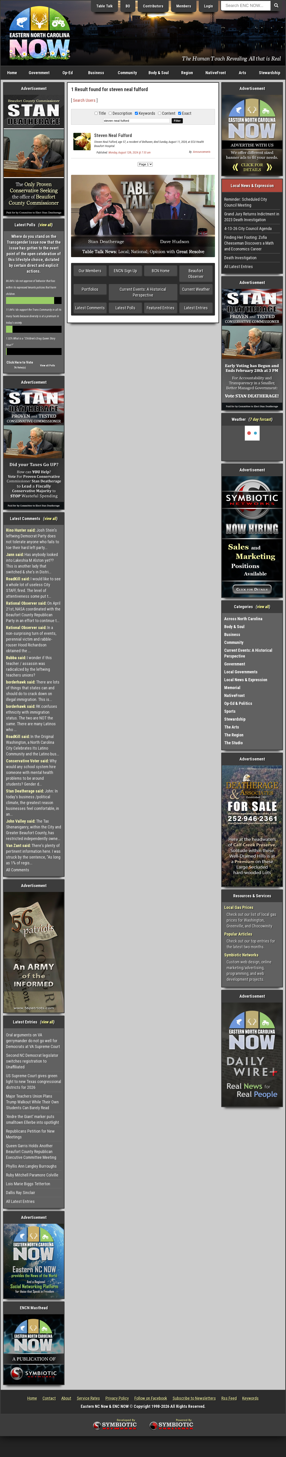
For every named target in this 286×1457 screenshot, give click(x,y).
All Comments (17, 869)
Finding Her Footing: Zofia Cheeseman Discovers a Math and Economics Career (249, 243)
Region (187, 72)
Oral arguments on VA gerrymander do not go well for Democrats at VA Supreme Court (33, 1040)
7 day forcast (260, 419)
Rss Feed (229, 1398)
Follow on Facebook (150, 1398)
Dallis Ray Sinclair (20, 1192)
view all (45, 224)
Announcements (201, 151)
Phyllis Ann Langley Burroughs (31, 1166)
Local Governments (241, 671)
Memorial (232, 687)
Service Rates (88, 1398)
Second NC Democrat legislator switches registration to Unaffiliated (32, 1061)
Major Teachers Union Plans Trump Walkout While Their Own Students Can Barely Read (32, 1102)
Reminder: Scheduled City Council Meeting (245, 202)
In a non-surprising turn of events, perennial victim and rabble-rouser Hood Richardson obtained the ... (31, 639)
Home (12, 72)
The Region (233, 734)
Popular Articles (238, 934)
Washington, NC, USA (252, 443)
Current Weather (196, 289)
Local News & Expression (245, 679)
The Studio (233, 742)
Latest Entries (196, 307)
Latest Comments (90, 307)
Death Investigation (240, 257)
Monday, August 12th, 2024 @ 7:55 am (130, 152)
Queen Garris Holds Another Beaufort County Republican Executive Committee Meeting (31, 1151)
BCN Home (161, 270)
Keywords (250, 1398)
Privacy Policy (117, 1398)
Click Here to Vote (19, 362)
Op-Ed (67, 72)
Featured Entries (160, 307)
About (66, 1398)
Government (39, 72)
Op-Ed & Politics (238, 703)
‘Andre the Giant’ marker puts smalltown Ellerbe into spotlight (32, 1119)
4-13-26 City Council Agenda (248, 228)
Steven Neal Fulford (113, 135)
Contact (49, 1398)
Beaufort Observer (196, 273)
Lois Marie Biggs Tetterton (28, 1183)
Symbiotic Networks (241, 954)
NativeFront (215, 72)
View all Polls (47, 365)
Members (183, 6)
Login (208, 6)
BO (128, 6)
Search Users (84, 100)
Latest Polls (125, 307)
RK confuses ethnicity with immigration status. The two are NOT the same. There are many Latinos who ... (31, 718)
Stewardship (269, 72)
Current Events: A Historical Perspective (143, 292)
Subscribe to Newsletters (194, 1398)
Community (127, 72)
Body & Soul (159, 72)
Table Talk (104, 6)
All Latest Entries (20, 1201)
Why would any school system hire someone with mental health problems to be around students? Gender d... (31, 772)
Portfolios (90, 289)
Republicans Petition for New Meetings (30, 1134)
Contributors (153, 6)
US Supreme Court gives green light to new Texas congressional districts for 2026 (33, 1081)
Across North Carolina (243, 618)
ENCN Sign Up (125, 270)
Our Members (90, 270)
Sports (230, 711)
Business (96, 72)
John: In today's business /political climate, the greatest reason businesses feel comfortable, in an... (32, 803)
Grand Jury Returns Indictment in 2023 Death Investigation (251, 216)
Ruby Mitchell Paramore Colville (32, 1175)
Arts (242, 72)
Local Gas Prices (238, 907)
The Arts (231, 727)
